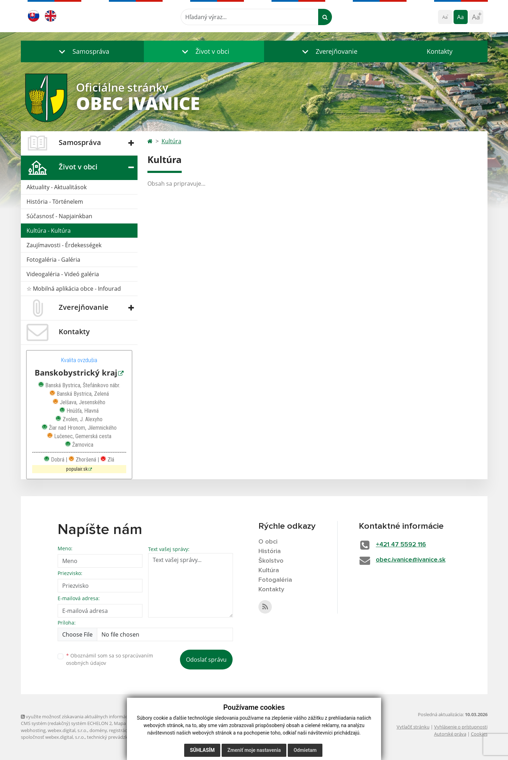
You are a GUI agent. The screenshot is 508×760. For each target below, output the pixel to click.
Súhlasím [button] (202, 750)
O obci (268, 542)
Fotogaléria (275, 580)
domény (98, 730)
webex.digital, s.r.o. (67, 730)
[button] (82, 51)
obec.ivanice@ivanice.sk (410, 560)
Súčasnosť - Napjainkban (59, 216)
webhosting (33, 730)
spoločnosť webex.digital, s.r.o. (53, 737)
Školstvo (271, 561)
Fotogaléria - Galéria (53, 259)
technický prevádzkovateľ (114, 737)
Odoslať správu (206, 659)
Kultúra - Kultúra (49, 230)
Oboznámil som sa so (109, 659)
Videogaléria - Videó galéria (63, 274)
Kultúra (171, 141)
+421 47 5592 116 (401, 544)
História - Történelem (55, 201)
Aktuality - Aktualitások (57, 187)
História (269, 551)
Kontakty (439, 51)
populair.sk (77, 469)
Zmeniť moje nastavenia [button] (254, 750)
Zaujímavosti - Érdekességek (64, 245)
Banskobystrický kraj (76, 372)
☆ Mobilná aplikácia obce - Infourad (74, 288)
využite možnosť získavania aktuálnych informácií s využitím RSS (91, 716)
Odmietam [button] (304, 750)
